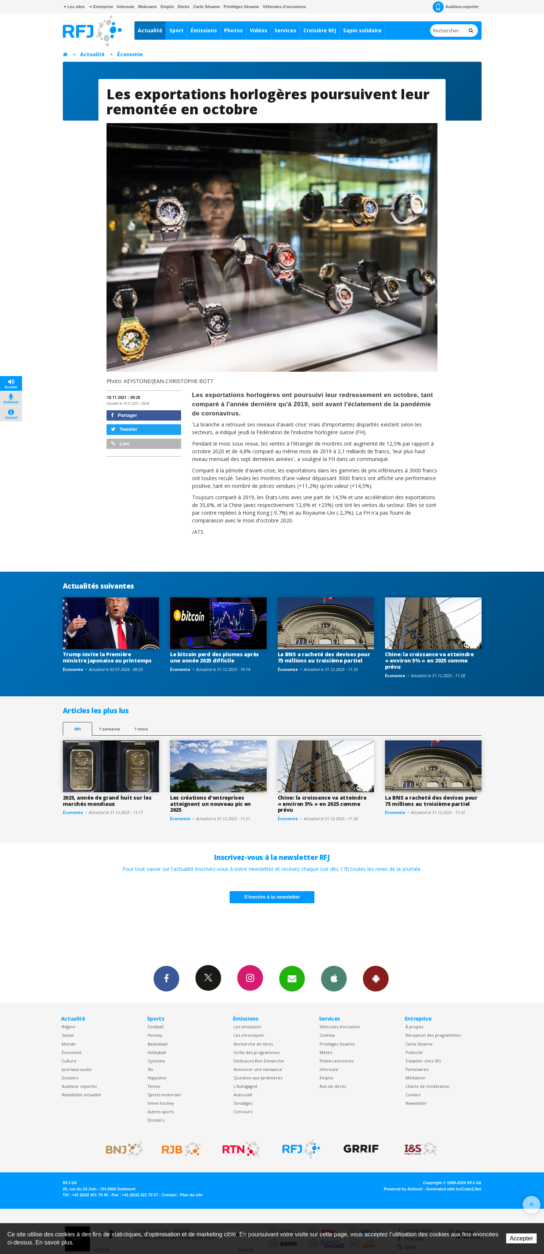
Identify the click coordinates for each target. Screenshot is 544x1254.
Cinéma (327, 1035)
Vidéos (258, 30)
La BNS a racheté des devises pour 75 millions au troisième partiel (324, 657)
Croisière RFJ (319, 30)
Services (285, 30)
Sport (176, 30)
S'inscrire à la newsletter (272, 897)
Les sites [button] (74, 6)
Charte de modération (428, 1086)
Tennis (154, 1086)
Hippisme (157, 1077)
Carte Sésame (206, 6)
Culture (69, 1060)
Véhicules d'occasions (284, 6)
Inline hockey (161, 1103)
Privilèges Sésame (241, 6)
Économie (130, 54)
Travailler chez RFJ (423, 1060)
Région (68, 1026)
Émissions (204, 30)
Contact (413, 1094)
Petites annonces (336, 1060)
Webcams (147, 6)
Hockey (155, 1035)
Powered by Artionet (403, 1189)
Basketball (157, 1044)
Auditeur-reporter (456, 6)
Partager (124, 415)
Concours (243, 1111)
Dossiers (70, 1077)
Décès (184, 6)
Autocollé (243, 1094)
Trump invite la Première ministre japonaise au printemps (107, 657)
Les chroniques (249, 1035)
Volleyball (157, 1052)
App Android (376, 978)
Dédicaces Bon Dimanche (259, 1060)
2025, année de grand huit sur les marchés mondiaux (107, 800)
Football (155, 1026)
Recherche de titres (253, 1044)
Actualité (150, 30)
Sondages (243, 1103)
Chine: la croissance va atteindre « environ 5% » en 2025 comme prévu (429, 660)
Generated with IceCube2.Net (453, 1189)
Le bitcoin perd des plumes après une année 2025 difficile (214, 657)
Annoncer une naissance (258, 1069)
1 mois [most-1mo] (141, 729)
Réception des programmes (433, 1035)
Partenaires (417, 1069)
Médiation (415, 1077)
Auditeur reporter (79, 1086)
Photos (233, 30)
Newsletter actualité (81, 1094)
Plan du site (191, 1195)
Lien (120, 443)
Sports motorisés (164, 1094)
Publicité (414, 1052)
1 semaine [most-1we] (109, 729)
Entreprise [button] (101, 6)
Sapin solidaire (362, 30)
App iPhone (334, 978)
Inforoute (125, 6)
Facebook (166, 978)
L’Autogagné (245, 1086)
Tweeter (124, 429)
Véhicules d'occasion (340, 1026)
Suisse (68, 1035)
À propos (414, 1026)
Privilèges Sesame (337, 1044)
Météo (326, 1052)
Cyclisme (156, 1060)
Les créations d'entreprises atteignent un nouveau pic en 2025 (210, 804)
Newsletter (416, 1103)
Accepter (521, 1238)
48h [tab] (77, 729)
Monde (69, 1044)
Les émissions (247, 1026)
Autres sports (161, 1111)
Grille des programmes (257, 1052)
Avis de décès (333, 1086)
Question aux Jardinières (258, 1077)
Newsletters (292, 978)
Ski (150, 1069)
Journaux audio (76, 1069)
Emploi (167, 6)
